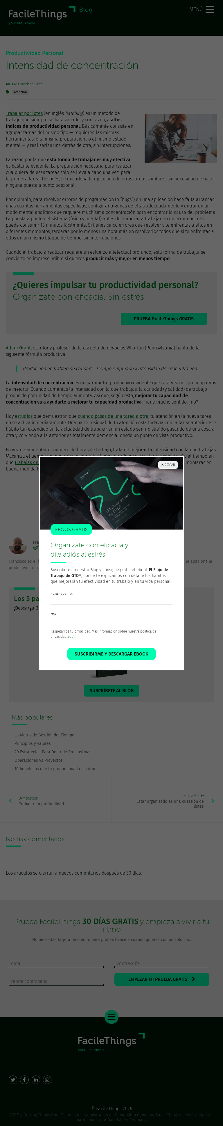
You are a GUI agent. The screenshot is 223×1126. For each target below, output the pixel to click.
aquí (70, 637)
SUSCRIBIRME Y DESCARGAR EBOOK (111, 654)
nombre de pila (61, 594)
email (54, 614)
